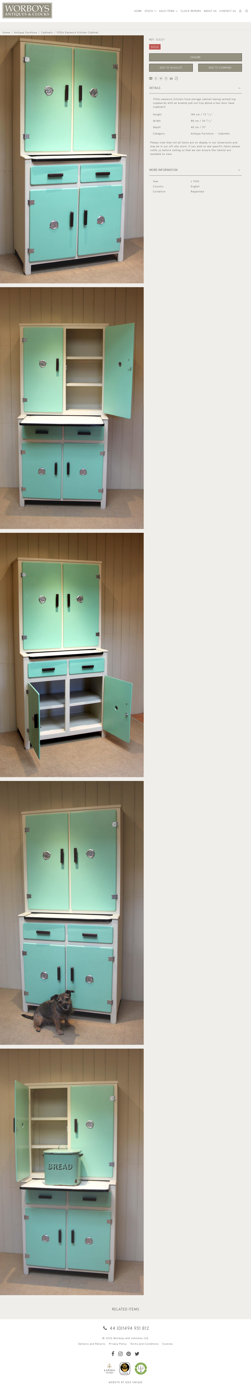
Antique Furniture (25, 32)
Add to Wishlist (171, 67)
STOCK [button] (149, 10)
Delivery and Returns (91, 1343)
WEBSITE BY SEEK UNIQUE (126, 1382)
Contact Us (227, 10)
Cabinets (47, 32)
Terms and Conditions (144, 1343)
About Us (210, 10)
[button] (246, 11)
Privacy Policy (118, 1343)
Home (6, 32)
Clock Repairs (191, 10)
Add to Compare (220, 67)
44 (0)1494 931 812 (125, 1328)
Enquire (195, 57)
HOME (138, 10)
